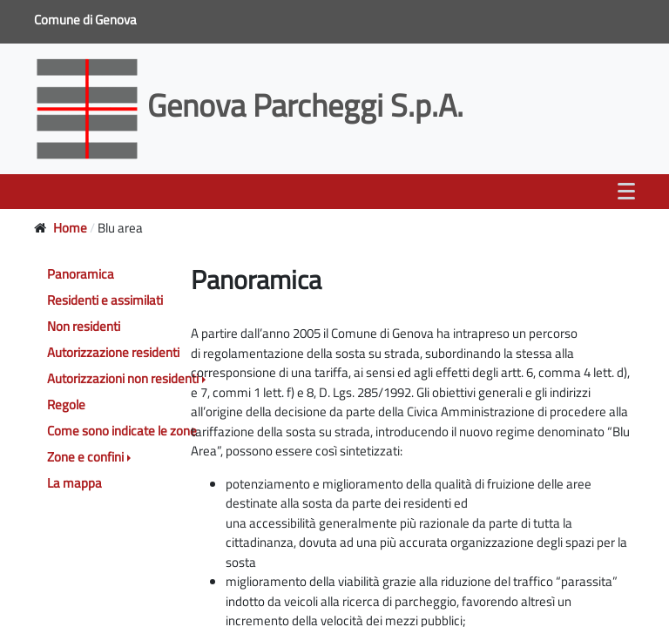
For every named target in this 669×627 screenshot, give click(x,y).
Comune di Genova (86, 20)
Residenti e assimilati (105, 300)
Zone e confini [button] (85, 457)
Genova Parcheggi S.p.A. (252, 105)
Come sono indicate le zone (122, 431)
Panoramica (80, 274)
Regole (66, 404)
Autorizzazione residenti (113, 352)
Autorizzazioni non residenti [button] (123, 378)
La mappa (74, 483)
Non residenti (83, 326)
